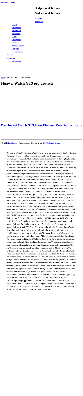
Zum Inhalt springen (8, 2)
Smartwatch (16, 31)
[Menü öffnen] (81, 66)
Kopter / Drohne (18, 46)
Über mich (10, 55)
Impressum (10, 58)
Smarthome (16, 34)
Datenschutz (16, 61)
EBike (14, 37)
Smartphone (16, 28)
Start (3, 78)
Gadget (14, 25)
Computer (15, 49)
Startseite (38, 19)
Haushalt (15, 43)
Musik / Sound (17, 52)
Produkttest (39, 22)
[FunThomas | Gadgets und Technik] (18, 19)
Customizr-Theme (53, 143)
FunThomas (12, 143)
